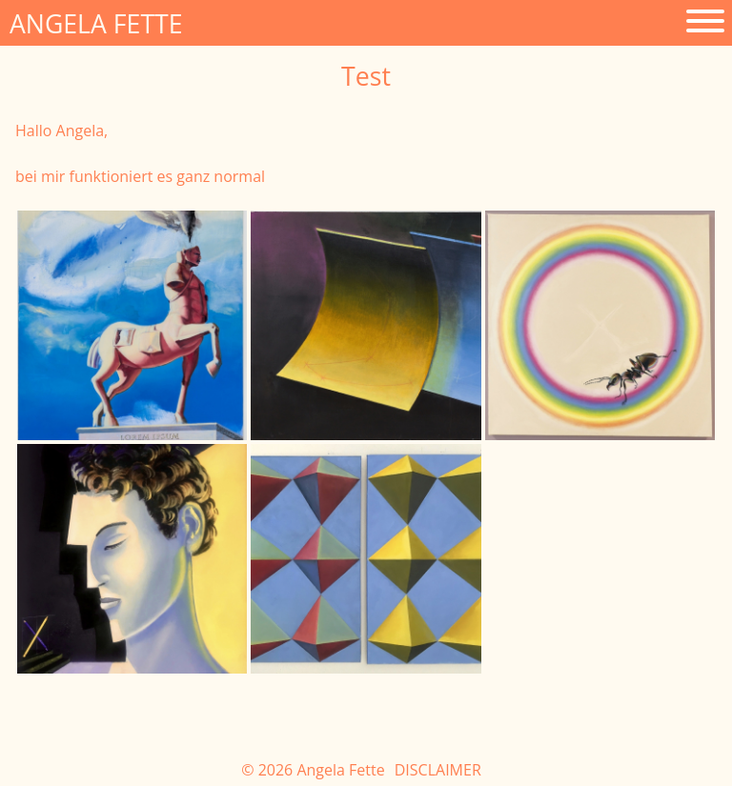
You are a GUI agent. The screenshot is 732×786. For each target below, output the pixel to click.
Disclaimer (438, 769)
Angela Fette (96, 24)
